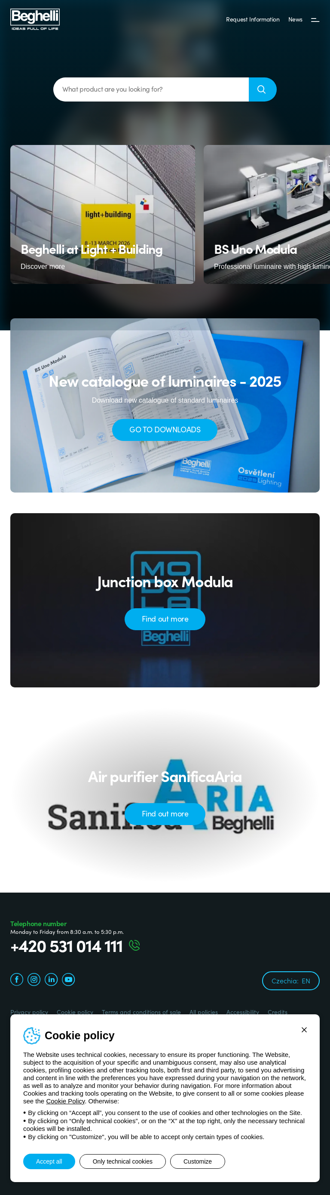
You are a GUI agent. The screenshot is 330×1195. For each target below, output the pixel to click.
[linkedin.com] (51, 980)
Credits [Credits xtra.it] (277, 1011)
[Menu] (315, 19)
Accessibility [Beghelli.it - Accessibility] (242, 1011)
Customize (197, 1161)
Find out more (165, 618)
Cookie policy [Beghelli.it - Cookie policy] (75, 1011)
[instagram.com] (34, 980)
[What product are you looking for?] (151, 89)
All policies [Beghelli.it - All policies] (203, 1011)
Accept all (49, 1161)
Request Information (252, 19)
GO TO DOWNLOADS (164, 429)
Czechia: (291, 980)
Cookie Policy (65, 1101)
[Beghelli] (35, 18)
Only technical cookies (123, 1161)
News (295, 19)
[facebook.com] (16, 980)
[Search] (263, 89)
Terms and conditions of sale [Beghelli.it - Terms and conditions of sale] (141, 1011)
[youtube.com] (68, 980)
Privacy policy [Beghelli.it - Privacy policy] (29, 1011)
